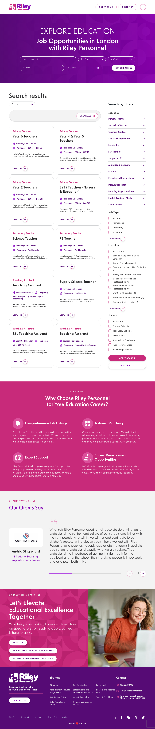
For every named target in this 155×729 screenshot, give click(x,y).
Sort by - (15, 104)
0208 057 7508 (126, 685)
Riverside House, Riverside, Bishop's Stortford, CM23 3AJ (132, 697)
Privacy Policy (53, 717)
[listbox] (22, 104)
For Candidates (80, 685)
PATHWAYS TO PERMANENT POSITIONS (29, 658)
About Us (54, 685)
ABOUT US (14, 642)
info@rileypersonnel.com (131, 691)
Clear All (87, 115)
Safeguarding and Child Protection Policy (83, 691)
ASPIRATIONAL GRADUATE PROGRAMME (29, 650)
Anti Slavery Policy (58, 697)
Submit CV (128, 7)
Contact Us (106, 7)
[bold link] (77, 723)
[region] (43, 440)
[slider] (98, 68)
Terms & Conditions (104, 697)
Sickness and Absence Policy (105, 691)
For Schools (101, 685)
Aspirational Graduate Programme (60, 691)
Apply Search (127, 358)
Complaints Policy (81, 697)
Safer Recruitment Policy (57, 703)
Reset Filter (127, 366)
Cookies (65, 717)
